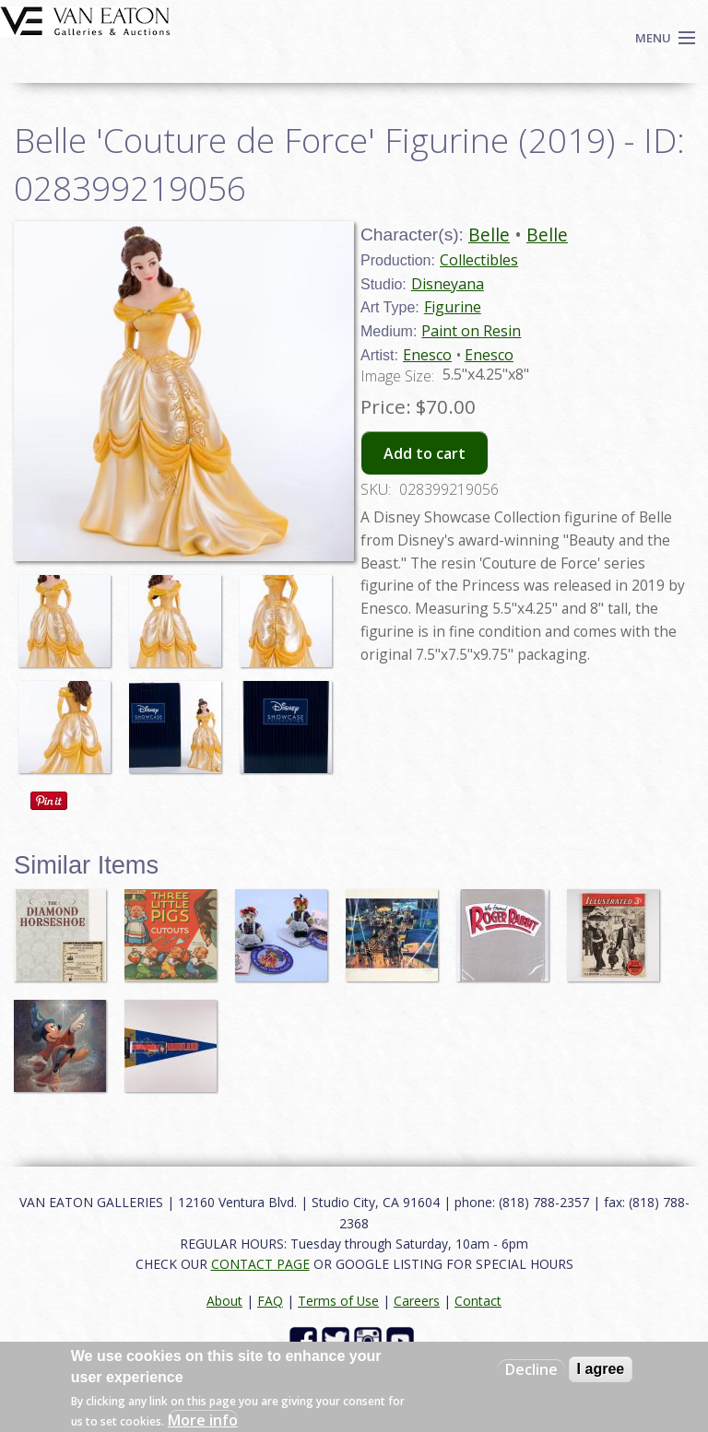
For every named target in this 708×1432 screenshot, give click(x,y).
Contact (478, 1300)
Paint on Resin (471, 331)
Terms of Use (338, 1300)
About (224, 1300)
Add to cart (425, 453)
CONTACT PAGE (260, 1264)
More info (203, 1420)
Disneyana (447, 284)
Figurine (452, 307)
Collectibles (479, 260)
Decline (531, 1369)
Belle (489, 234)
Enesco (427, 355)
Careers (417, 1300)
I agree (601, 1369)
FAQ (270, 1300)
